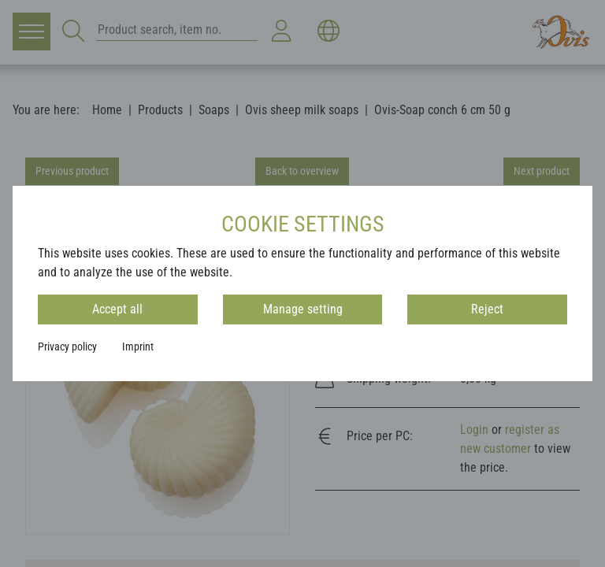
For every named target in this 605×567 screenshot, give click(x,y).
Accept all (117, 309)
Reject (487, 309)
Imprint (138, 346)
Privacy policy (67, 346)
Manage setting (303, 309)
